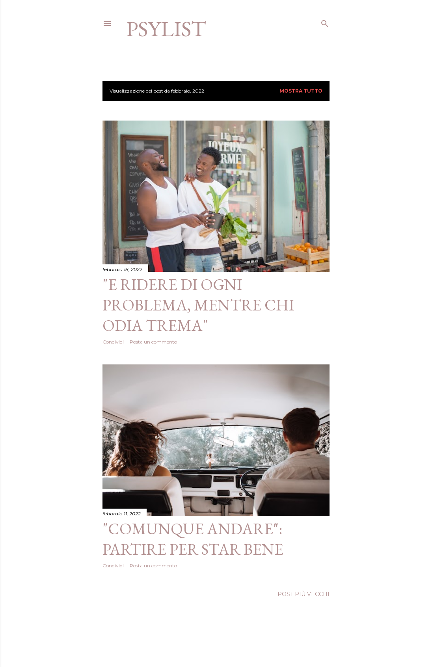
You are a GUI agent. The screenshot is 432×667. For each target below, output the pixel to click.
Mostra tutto (300, 91)
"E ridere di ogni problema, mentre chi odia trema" (198, 305)
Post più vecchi (303, 594)
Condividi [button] (113, 342)
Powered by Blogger (216, 642)
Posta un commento (153, 342)
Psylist (166, 28)
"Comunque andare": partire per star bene (192, 538)
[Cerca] (325, 22)
